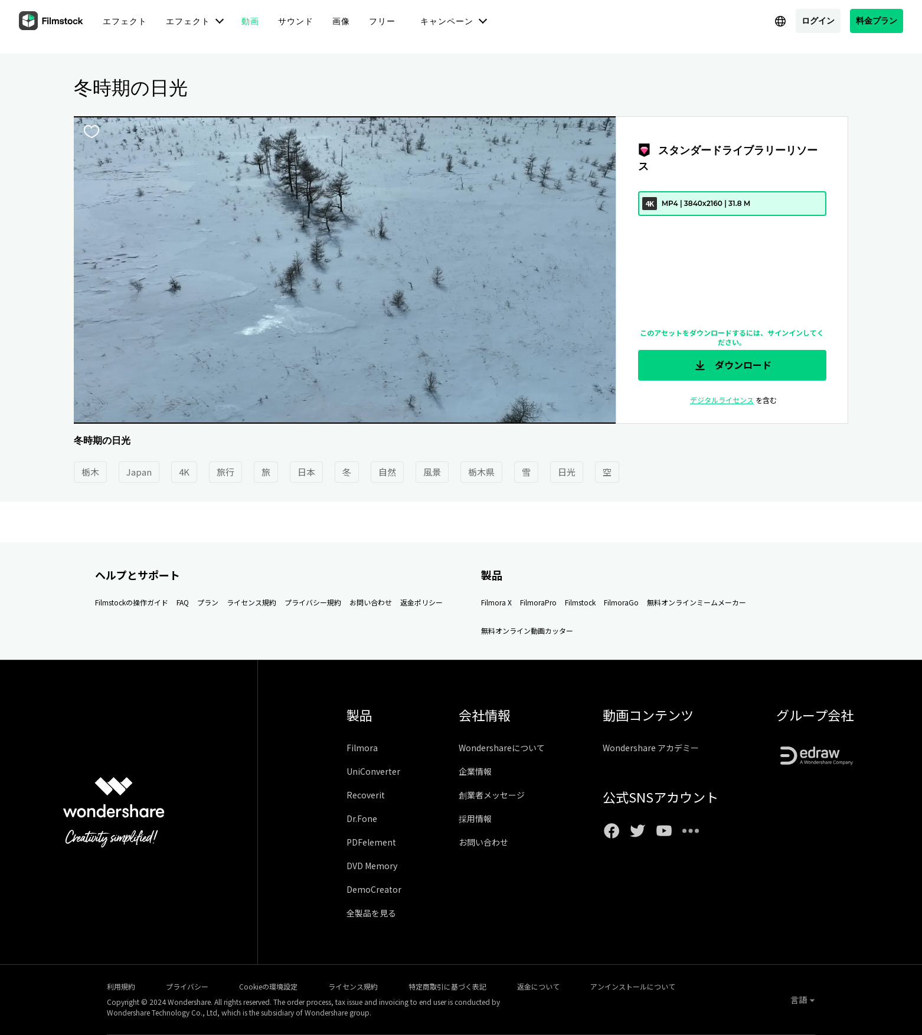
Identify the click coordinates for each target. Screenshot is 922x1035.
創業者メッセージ (492, 795)
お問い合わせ (370, 602)
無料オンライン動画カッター (527, 630)
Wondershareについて (502, 748)
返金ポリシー (421, 602)
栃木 (90, 472)
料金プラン (876, 20)
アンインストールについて (632, 986)
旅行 (225, 472)
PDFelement (371, 842)
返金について (538, 986)
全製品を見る (371, 913)
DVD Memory (371, 866)
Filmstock (580, 602)
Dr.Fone (361, 818)
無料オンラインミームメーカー (696, 602)
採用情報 (475, 818)
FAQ (182, 602)
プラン (207, 602)
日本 (306, 472)
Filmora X (496, 602)
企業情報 (475, 771)
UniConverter (373, 771)
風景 (432, 472)
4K (184, 472)
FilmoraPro (538, 602)
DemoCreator (373, 889)
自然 (387, 472)
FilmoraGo (621, 602)
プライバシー (187, 986)
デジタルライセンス (722, 400)
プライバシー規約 (313, 602)
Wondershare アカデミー (651, 748)
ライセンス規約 (251, 602)
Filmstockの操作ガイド (131, 602)
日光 (567, 472)
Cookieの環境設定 (268, 986)
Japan (139, 472)
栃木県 (481, 472)
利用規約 (121, 986)
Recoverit (365, 795)
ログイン (818, 20)
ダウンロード (731, 365)
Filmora (362, 748)
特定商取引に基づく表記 (447, 986)
